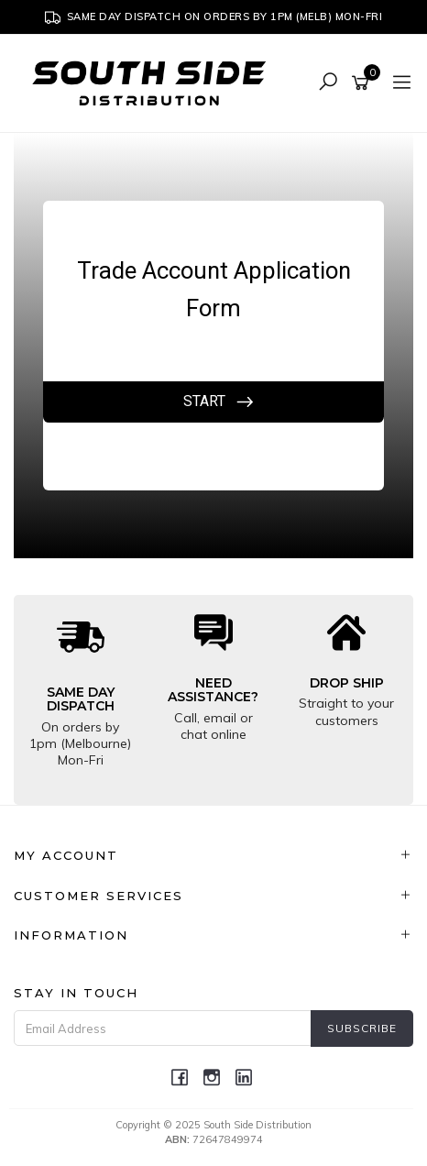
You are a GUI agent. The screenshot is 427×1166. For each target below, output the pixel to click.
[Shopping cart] (363, 83)
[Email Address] (163, 1028)
